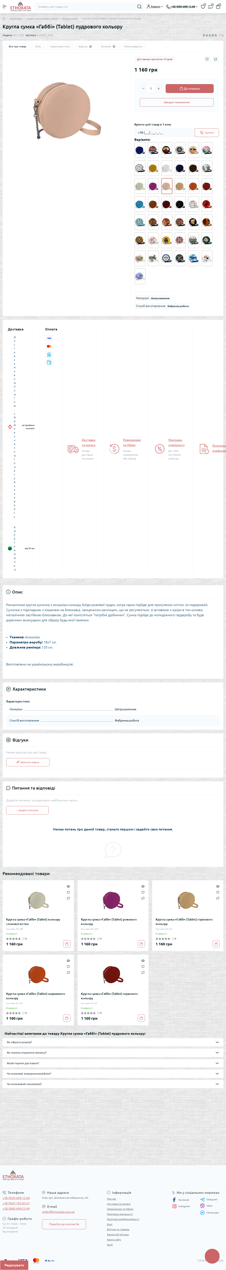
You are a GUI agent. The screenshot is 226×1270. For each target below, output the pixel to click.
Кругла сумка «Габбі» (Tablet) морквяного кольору (35, 996)
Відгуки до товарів (118, 1229)
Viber (206, 1206)
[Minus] (143, 88)
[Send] (207, 132)
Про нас (111, 1198)
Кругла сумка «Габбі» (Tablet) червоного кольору (109, 996)
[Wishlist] (68, 892)
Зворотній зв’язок (118, 1234)
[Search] (139, 6)
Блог (109, 1224)
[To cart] (66, 943)
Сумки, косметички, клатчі (42, 18)
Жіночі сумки (70, 18)
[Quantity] (151, 88)
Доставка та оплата (118, 1203)
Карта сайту (114, 1239)
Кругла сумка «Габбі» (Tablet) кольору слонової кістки (33, 922)
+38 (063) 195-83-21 (16, 1203)
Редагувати (14, 1265)
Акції (110, 1244)
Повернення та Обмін (120, 1209)
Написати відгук (28, 762)
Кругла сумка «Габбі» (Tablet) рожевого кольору (109, 922)
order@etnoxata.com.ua (58, 1212)
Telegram (208, 1199)
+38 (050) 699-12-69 (16, 1198)
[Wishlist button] (207, 59)
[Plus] (158, 88)
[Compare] (68, 898)
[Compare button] (215, 59)
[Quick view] (68, 886)
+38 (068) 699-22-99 (16, 1208)
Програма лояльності (120, 1214)
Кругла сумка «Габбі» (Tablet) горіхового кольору (184, 922)
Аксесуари (16, 18)
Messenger (209, 1212)
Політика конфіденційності (123, 1219)
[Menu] (5, 6)
